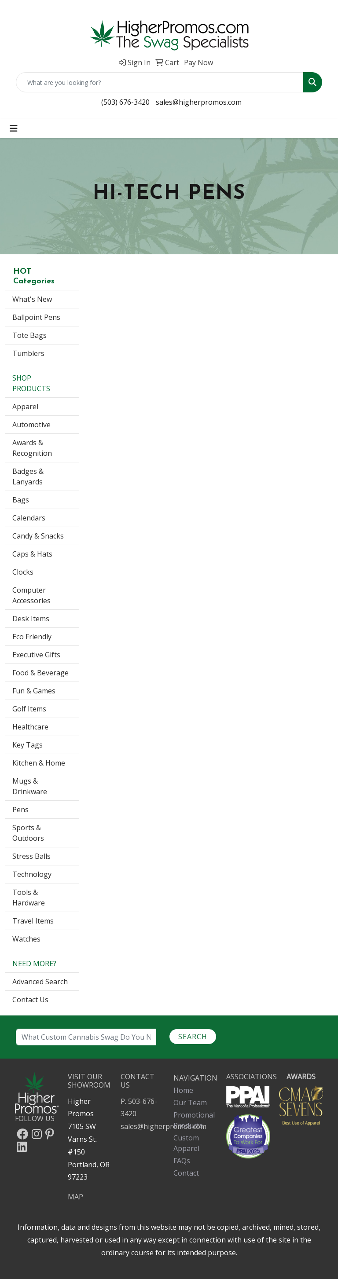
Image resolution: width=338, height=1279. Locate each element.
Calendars (28, 518)
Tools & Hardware (28, 897)
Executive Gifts (36, 655)
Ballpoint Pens (36, 317)
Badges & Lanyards (28, 476)
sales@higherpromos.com (199, 102)
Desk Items (30, 618)
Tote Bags (29, 335)
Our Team (190, 1102)
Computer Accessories (31, 595)
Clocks (22, 572)
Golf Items (29, 709)
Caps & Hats (32, 554)
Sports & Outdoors (28, 833)
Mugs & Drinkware (29, 786)
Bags (20, 500)
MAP (75, 1197)
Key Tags (27, 745)
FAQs (181, 1160)
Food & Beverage (40, 673)
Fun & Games (33, 691)
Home (183, 1090)
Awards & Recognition (32, 448)
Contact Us (30, 999)
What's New (32, 299)
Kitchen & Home (38, 763)
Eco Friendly (31, 636)
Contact (186, 1173)
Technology (31, 874)
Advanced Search (40, 981)
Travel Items (33, 921)
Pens (20, 809)
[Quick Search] (160, 82)
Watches (26, 939)
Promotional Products (194, 1120)
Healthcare (30, 727)
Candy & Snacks (38, 536)
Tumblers (28, 353)
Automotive (31, 424)
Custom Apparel (186, 1143)
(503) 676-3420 (125, 102)
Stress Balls (31, 856)
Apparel (25, 406)
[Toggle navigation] (13, 128)
